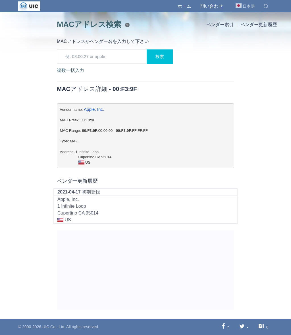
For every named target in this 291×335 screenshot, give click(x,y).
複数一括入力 (70, 70)
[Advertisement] (145, 270)
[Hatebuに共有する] (261, 326)
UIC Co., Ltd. (53, 326)
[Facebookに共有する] (223, 326)
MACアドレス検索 (89, 24)
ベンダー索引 (220, 24)
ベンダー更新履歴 (258, 24)
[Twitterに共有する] (242, 326)
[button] (266, 6)
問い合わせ (211, 6)
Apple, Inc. (94, 109)
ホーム (184, 6)
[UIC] (29, 6)
